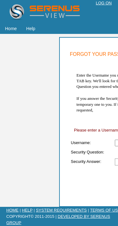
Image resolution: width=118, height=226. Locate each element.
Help (27, 210)
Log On (104, 3)
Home (12, 210)
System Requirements (61, 210)
